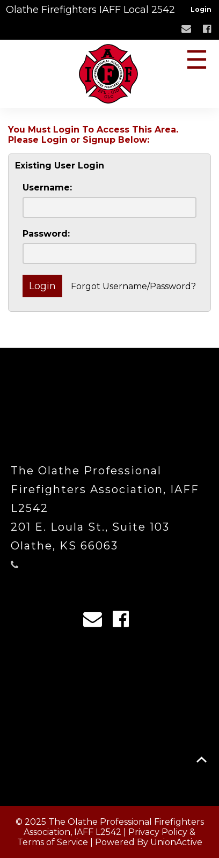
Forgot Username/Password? (133, 286)
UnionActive (176, 842)
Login (201, 9)
